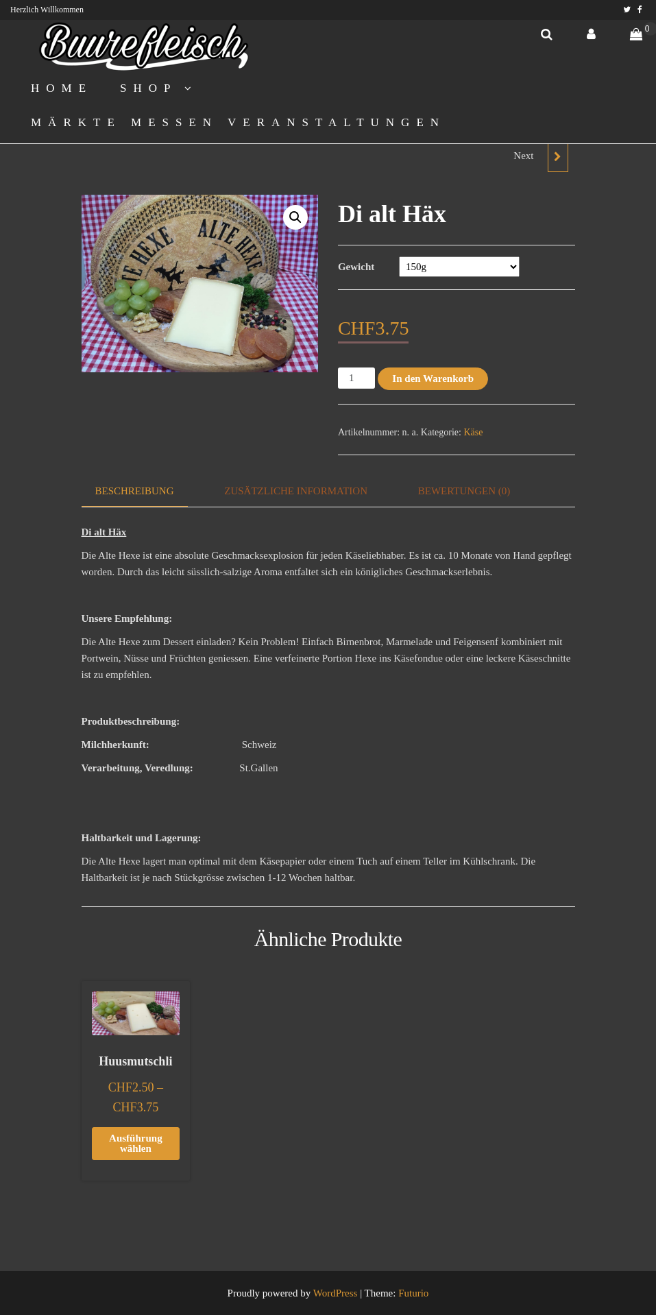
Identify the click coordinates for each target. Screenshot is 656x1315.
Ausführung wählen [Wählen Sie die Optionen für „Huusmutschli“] (135, 1143)
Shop (148, 88)
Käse (473, 432)
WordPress (335, 1293)
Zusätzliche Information (295, 490)
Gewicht (356, 266)
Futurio (413, 1293)
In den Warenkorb (433, 378)
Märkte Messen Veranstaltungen (238, 122)
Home (62, 88)
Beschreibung (134, 490)
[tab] (145, 491)
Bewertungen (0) (464, 490)
